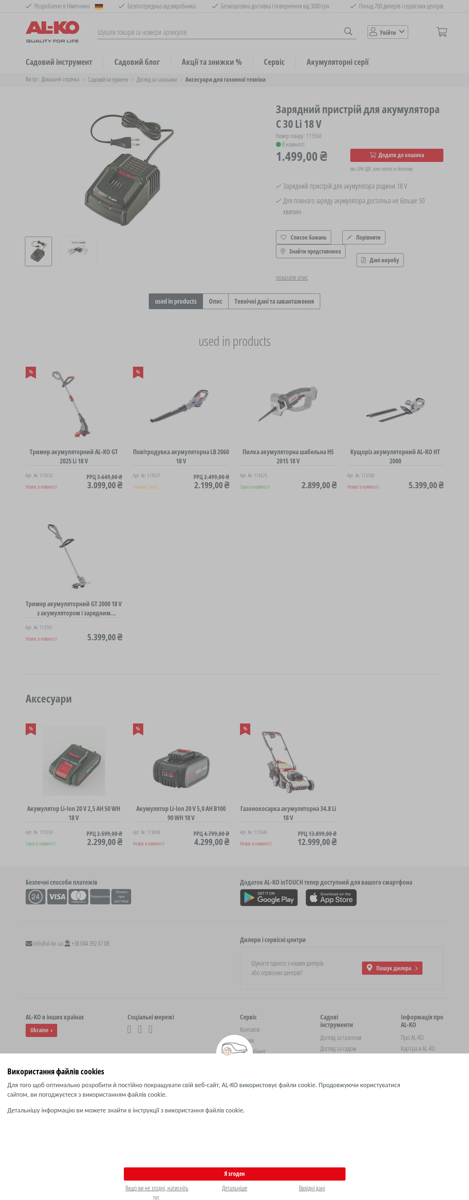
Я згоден (234, 1174)
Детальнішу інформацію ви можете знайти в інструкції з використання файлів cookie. (126, 1110)
